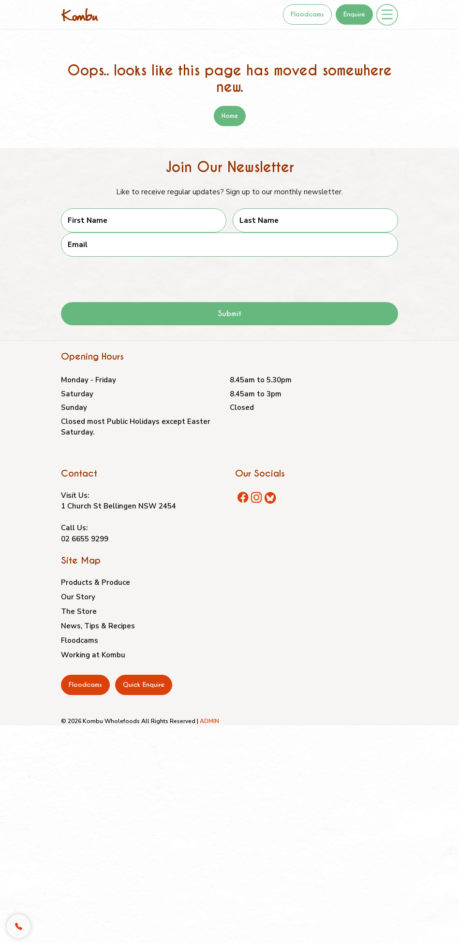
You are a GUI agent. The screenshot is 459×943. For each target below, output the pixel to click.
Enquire (354, 14)
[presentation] (134, 275)
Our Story (78, 597)
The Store (79, 611)
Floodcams (307, 14)
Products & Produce (95, 582)
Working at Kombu (93, 655)
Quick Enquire (143, 685)
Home (230, 116)
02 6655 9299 (84, 539)
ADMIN (209, 721)
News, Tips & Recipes (98, 626)
